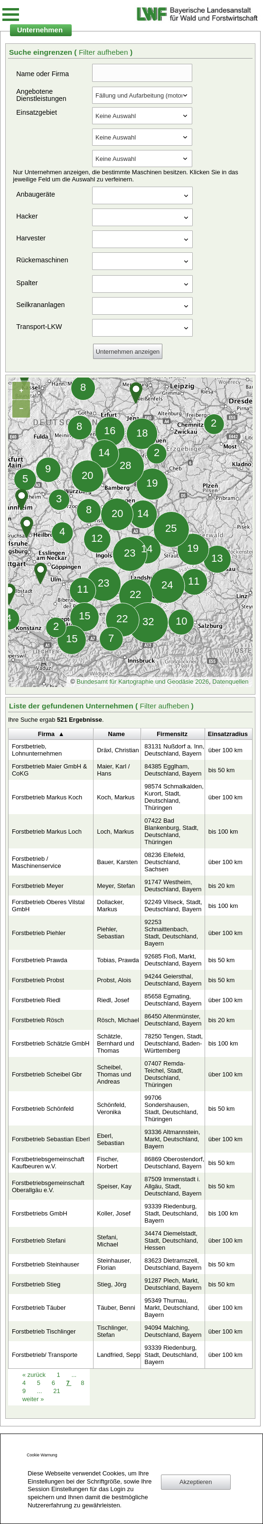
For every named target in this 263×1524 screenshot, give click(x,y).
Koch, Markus (115, 797)
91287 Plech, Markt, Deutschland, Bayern (172, 1284)
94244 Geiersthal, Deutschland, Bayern (172, 980)
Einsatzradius (228, 733)
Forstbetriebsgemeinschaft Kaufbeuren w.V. (48, 1162)
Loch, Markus (115, 831)
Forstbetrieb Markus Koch (47, 797)
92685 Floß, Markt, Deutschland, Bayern (172, 960)
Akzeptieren (195, 1481)
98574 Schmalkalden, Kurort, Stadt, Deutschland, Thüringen (174, 797)
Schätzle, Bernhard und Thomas (115, 1043)
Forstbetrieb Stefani (39, 1240)
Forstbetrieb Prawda (39, 960)
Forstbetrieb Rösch (38, 1020)
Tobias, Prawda (118, 960)
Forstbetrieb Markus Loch (47, 831)
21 (56, 1391)
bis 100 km (223, 831)
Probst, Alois (114, 980)
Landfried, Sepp (118, 1354)
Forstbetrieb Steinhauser (45, 1264)
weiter (33, 1399)
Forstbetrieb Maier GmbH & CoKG (49, 770)
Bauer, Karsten (117, 862)
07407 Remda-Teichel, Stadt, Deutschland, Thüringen (164, 1074)
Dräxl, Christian (118, 750)
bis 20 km (221, 885)
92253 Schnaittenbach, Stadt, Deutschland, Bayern (171, 932)
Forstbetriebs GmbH (39, 1213)
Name (116, 733)
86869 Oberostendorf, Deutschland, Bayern (174, 1162)
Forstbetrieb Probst (38, 980)
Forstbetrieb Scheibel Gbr (47, 1074)
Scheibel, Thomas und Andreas (114, 1074)
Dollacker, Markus (110, 905)
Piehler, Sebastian (110, 933)
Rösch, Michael (118, 1020)
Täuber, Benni (116, 1307)
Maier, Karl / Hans (113, 770)
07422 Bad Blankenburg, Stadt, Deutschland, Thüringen (171, 831)
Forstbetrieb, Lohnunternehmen (37, 750)
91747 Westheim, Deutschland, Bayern (172, 885)
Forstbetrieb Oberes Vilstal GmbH (48, 905)
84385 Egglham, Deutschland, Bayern (172, 770)
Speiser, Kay (114, 1186)
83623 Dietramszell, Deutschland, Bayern (172, 1264)
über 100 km (225, 750)
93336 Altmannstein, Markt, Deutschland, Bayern (172, 1139)
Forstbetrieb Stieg (36, 1284)
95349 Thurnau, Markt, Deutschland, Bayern (171, 1307)
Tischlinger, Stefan (112, 1331)
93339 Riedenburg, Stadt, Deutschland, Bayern (171, 1213)
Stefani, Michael (107, 1241)
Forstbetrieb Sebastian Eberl (51, 1139)
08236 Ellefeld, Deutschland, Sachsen (164, 862)
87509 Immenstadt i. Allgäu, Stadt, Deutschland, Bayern (172, 1186)
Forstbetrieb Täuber (39, 1307)
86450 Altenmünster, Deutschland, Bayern (172, 1020)
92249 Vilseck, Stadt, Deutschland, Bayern (173, 905)
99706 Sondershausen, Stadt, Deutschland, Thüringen (171, 1108)
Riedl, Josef (113, 1000)
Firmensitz (172, 733)
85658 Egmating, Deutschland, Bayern (172, 1000)
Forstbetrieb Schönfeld (43, 1108)
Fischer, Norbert (107, 1162)
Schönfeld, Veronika (111, 1108)
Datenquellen (230, 681)
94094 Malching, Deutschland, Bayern (172, 1331)
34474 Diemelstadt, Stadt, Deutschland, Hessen (171, 1240)
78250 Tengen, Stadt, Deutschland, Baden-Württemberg (173, 1043)
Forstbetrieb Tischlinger (44, 1331)
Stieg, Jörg (111, 1284)
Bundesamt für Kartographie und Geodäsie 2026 (142, 681)
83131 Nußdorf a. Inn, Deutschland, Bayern (174, 750)
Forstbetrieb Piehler (39, 932)
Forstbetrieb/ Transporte (44, 1354)
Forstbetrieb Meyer (38, 885)
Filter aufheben (104, 52)
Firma (46, 733)
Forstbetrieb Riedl (36, 1000)
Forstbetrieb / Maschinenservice (36, 862)
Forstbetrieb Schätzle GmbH (50, 1043)
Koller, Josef (114, 1213)
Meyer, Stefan (116, 885)
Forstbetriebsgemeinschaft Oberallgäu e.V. (48, 1186)
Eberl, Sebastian (110, 1139)
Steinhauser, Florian (114, 1264)
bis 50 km (221, 770)
